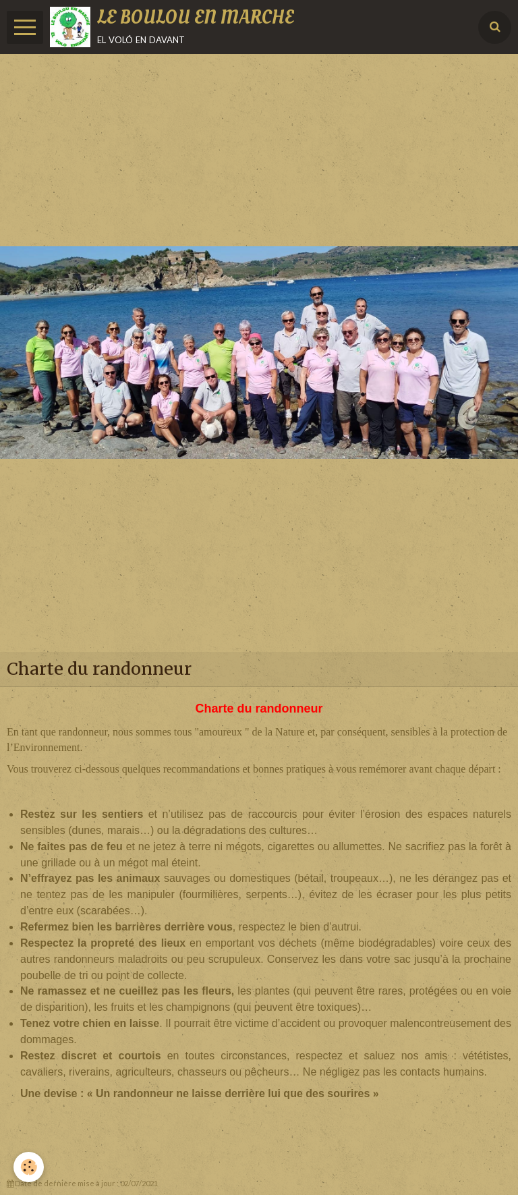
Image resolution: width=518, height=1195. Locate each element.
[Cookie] (28, 1167)
